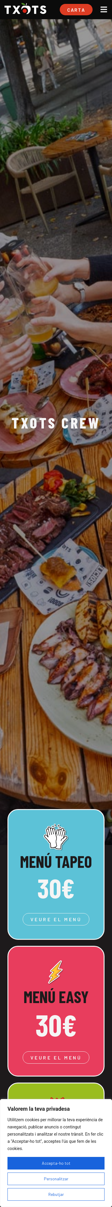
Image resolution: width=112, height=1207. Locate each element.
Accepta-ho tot (56, 1163)
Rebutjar (56, 1194)
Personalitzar (56, 1178)
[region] (56, 1153)
